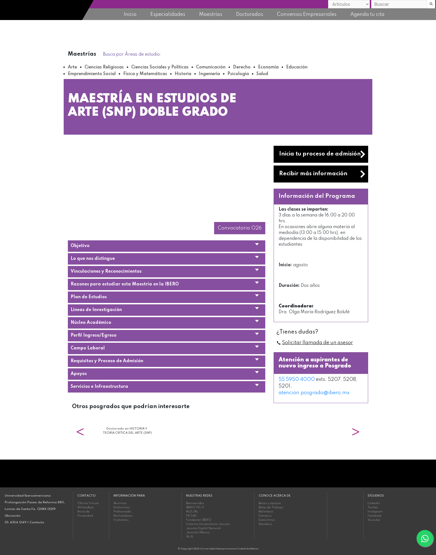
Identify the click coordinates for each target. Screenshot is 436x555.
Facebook (375, 515)
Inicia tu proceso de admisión (320, 154)
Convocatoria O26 (240, 228)
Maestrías (210, 14)
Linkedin (374, 503)
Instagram (375, 511)
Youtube (374, 520)
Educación (297, 67)
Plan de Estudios (89, 297)
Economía (268, 67)
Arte (72, 67)
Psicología (238, 74)
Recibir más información (313, 174)
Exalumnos (121, 507)
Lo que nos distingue (93, 258)
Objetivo (80, 246)
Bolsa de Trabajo (271, 507)
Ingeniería (209, 74)
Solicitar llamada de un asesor (317, 342)
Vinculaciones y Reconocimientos (106, 271)
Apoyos (79, 374)
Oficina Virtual (88, 503)
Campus (265, 515)
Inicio (130, 14)
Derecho (242, 67)
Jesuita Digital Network (203, 528)
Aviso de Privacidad (85, 513)
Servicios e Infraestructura (99, 386)
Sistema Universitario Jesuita (208, 524)
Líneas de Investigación (96, 310)
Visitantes (120, 520)
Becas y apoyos (270, 503)
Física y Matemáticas (145, 74)
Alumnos (120, 503)
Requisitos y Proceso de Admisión (107, 361)
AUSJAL (192, 511)
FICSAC (191, 515)
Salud (262, 74)
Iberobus (265, 524)
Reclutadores (123, 515)
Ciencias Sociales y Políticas (160, 67)
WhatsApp (85, 507)
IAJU (189, 536)
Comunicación (211, 67)
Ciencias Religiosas (104, 67)
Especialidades (167, 14)
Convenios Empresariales (306, 14)
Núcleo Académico (91, 322)
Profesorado (122, 511)
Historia (183, 74)
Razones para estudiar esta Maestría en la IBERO (125, 284)
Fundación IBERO (198, 520)
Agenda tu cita (367, 14)
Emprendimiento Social (92, 74)
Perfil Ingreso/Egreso (94, 335)
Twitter (373, 507)
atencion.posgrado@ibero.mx (314, 392)
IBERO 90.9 (195, 507)
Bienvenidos (195, 503)
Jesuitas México (198, 532)
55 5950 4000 (297, 379)
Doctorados (249, 14)
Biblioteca (266, 511)
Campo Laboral (88, 348)
